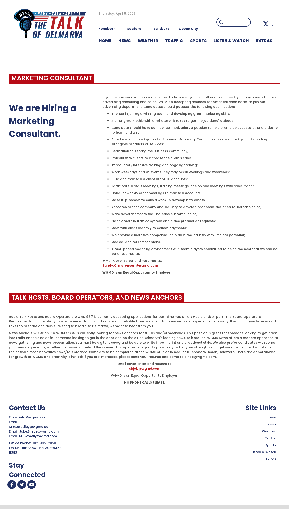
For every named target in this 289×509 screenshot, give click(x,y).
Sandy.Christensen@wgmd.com (130, 265)
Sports (198, 41)
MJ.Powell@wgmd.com (39, 436)
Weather (269, 431)
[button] (266, 24)
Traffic (270, 438)
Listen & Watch (264, 452)
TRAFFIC (174, 41)
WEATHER (148, 41)
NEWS (124, 41)
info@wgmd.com (33, 417)
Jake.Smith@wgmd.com (39, 431)
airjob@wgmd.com (144, 368)
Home (271, 417)
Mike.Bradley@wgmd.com (30, 426)
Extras (271, 459)
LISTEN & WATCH (231, 41)
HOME (105, 41)
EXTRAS (264, 41)
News (271, 424)
